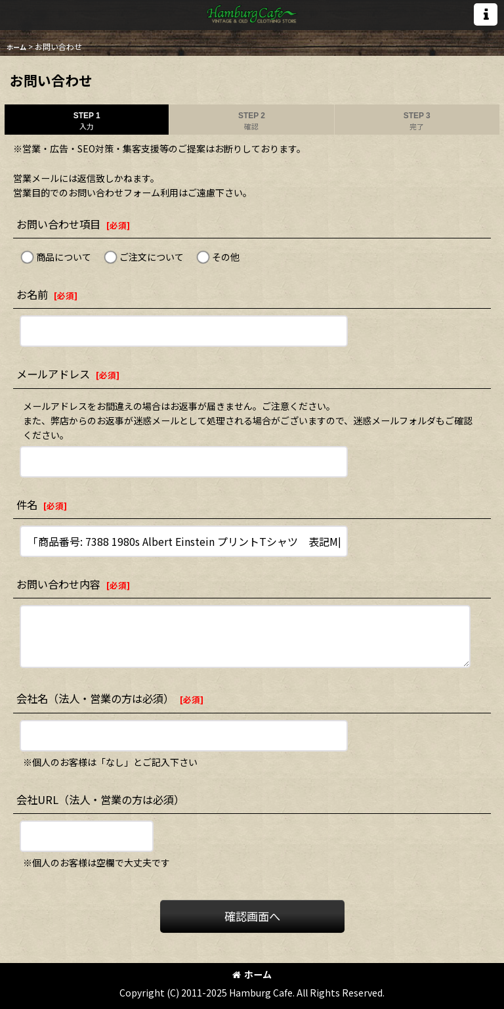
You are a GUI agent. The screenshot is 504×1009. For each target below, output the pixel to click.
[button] (485, 14)
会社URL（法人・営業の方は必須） (100, 799)
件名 (26, 504)
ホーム (252, 974)
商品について (63, 256)
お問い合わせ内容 (58, 584)
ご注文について (151, 256)
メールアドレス (53, 374)
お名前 (32, 294)
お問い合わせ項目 (58, 224)
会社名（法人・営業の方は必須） (95, 698)
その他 (226, 256)
